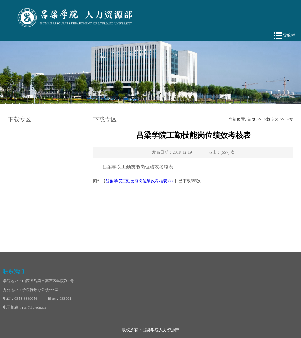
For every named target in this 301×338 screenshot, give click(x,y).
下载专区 (270, 119)
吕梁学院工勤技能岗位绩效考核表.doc (140, 181)
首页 (251, 119)
